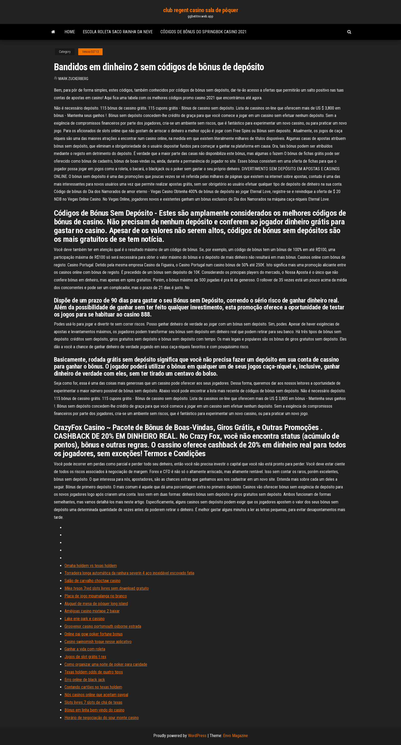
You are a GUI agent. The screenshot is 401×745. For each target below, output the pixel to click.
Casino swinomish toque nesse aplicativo (98, 641)
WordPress (197, 735)
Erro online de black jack (84, 679)
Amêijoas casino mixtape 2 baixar (92, 611)
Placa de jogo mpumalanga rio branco (95, 595)
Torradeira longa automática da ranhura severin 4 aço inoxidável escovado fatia (129, 573)
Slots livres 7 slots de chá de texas (93, 702)
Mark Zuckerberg (73, 79)
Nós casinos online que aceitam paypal (96, 694)
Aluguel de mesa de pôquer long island (96, 603)
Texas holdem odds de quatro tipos (93, 672)
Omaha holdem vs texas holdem (90, 565)
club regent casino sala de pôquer (200, 10)
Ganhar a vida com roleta (84, 649)
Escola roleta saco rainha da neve (118, 31)
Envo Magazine (235, 735)
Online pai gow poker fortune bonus (93, 633)
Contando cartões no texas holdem (93, 687)
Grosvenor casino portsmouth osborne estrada (102, 626)
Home (69, 31)
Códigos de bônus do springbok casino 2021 (203, 31)
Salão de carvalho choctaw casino (92, 580)
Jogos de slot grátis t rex (85, 656)
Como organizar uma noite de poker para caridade (105, 664)
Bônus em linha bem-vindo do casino (94, 710)
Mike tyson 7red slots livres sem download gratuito (106, 588)
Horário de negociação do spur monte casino (101, 717)
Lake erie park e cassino (84, 618)
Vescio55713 (90, 52)
